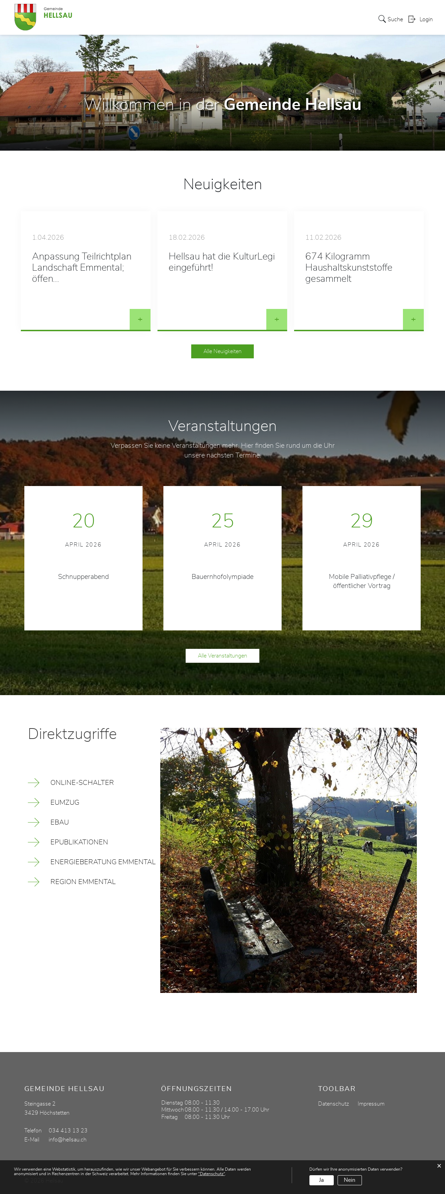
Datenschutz (333, 1104)
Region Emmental (83, 881)
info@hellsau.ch (68, 1140)
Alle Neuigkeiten (222, 351)
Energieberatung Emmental (103, 862)
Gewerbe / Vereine (329, 19)
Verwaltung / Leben (216, 19)
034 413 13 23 (68, 1130)
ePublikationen (79, 842)
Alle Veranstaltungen (222, 656)
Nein (349, 1180)
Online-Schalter (82, 782)
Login (426, 19)
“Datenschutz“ (211, 1174)
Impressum (371, 1104)
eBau (59, 822)
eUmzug (64, 802)
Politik (175, 19)
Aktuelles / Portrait (135, 19)
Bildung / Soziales (274, 19)
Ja (321, 1180)
